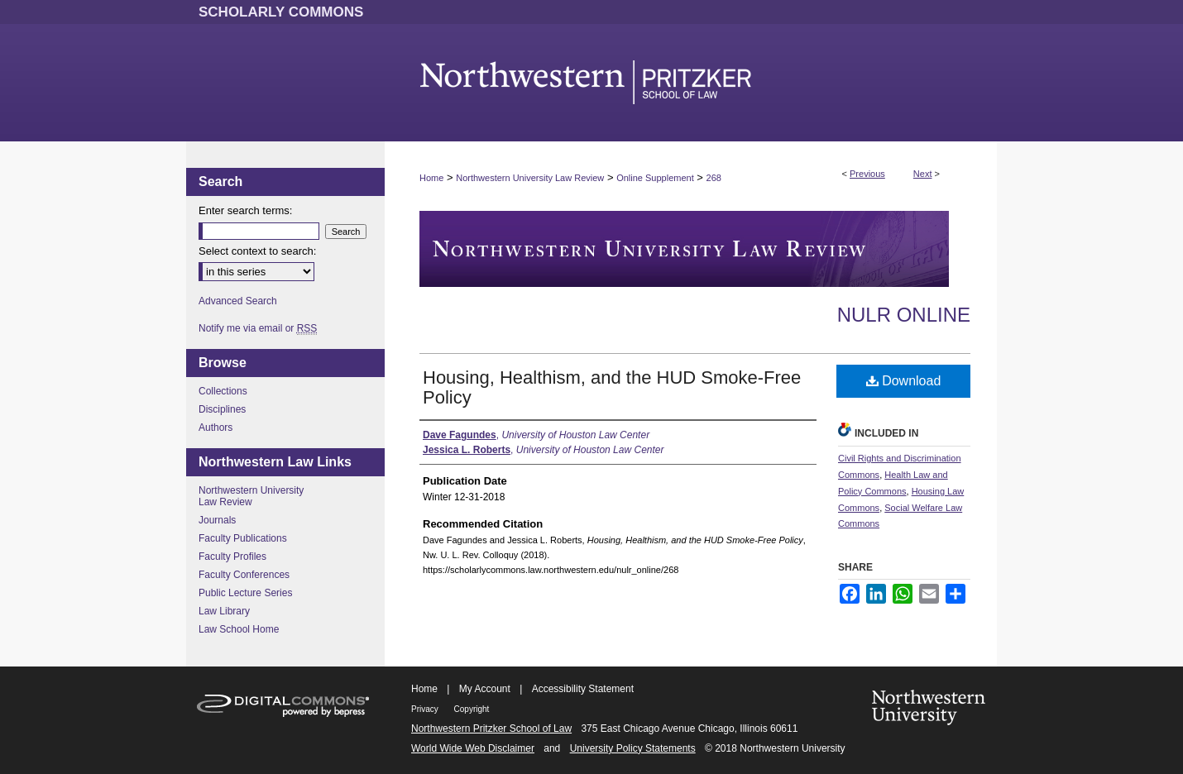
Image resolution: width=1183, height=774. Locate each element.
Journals (217, 520)
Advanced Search (238, 301)
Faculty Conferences (244, 574)
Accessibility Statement (583, 689)
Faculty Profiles (232, 556)
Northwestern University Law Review (530, 178)
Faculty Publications (243, 538)
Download (903, 381)
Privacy (426, 709)
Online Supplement (655, 178)
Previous (867, 174)
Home (431, 178)
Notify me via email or (258, 328)
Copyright (472, 709)
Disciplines (222, 409)
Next (922, 174)
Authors (215, 427)
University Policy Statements (633, 748)
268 (713, 178)
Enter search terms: (245, 210)
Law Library (224, 611)
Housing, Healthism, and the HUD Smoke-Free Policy (612, 387)
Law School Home (239, 629)
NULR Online (903, 314)
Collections (223, 391)
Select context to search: (257, 251)
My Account (484, 689)
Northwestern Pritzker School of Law (491, 728)
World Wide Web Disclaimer (472, 748)
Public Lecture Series (245, 593)
